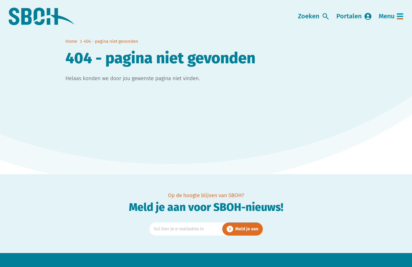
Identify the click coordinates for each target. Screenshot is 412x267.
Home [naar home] (71, 41)
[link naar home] (42, 16)
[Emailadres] (206, 229)
